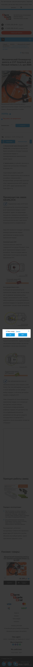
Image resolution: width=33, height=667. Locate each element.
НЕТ (22, 334)
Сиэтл (18, 331)
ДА (10, 334)
